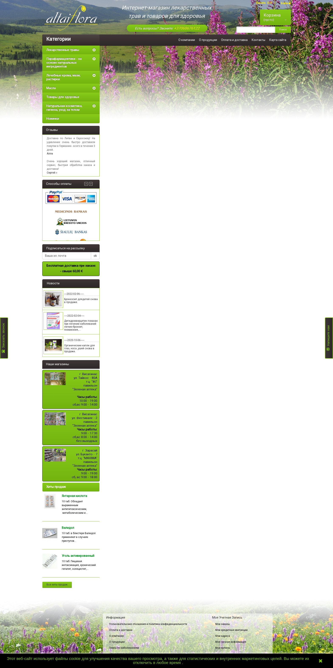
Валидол (68, 527)
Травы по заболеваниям (124, 647)
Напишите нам (328, 338)
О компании (186, 40)
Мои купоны (222, 647)
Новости (53, 283)
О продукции (208, 40)
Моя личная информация (230, 641)
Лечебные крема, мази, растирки (63, 77)
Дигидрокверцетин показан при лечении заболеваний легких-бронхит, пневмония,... (81, 325)
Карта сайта (277, 40)
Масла (51, 88)
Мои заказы (222, 624)
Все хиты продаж (57, 584)
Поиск (283, 29)
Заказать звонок (3, 338)
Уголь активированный (78, 555)
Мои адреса (222, 635)
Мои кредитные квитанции (231, 630)
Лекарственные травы (62, 50)
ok (95, 255)
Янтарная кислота (74, 496)
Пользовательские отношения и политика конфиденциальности (148, 624)
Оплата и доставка (234, 40)
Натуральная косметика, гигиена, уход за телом (64, 108)
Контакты (258, 40)
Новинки (52, 119)
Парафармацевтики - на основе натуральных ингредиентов (64, 62)
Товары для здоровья (62, 97)
